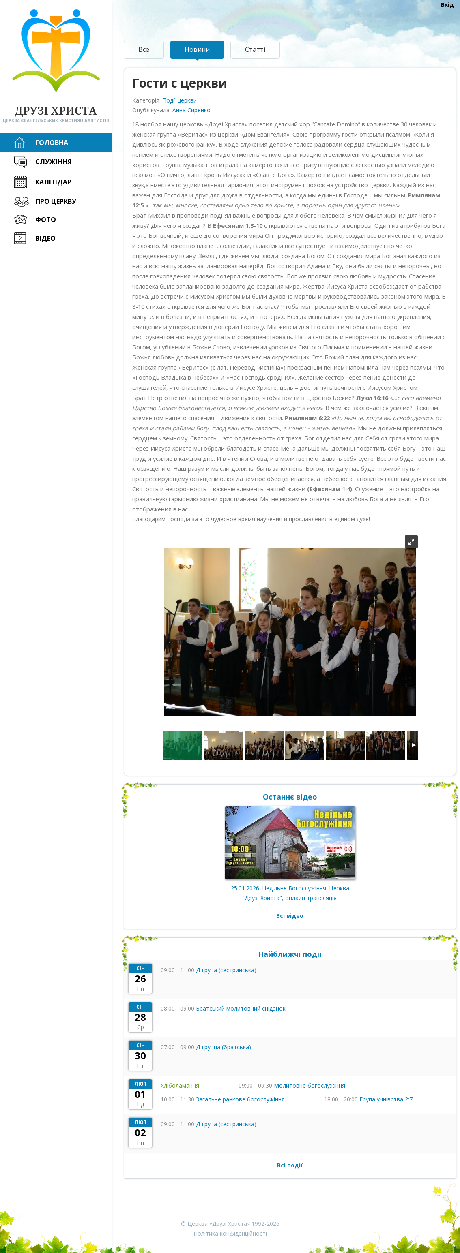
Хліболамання (180, 1085)
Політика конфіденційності (230, 1233)
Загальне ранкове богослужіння (240, 1099)
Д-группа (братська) (223, 1047)
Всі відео (289, 915)
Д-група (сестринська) (226, 970)
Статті (255, 49)
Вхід (447, 5)
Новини (197, 49)
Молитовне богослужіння (309, 1085)
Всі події (290, 1165)
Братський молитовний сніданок (241, 1008)
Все (143, 49)
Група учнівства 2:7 (386, 1099)
